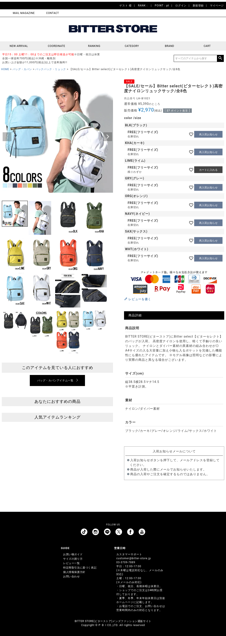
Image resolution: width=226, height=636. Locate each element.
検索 (220, 58)
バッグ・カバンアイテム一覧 (55, 380)
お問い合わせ (71, 576)
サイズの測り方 (73, 558)
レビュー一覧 (71, 563)
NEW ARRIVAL (19, 46)
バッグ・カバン (22, 69)
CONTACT (52, 13)
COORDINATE (56, 46)
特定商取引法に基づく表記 (79, 567)
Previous (7, 136)
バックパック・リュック (50, 69)
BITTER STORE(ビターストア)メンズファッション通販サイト (113, 621)
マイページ (217, 5)
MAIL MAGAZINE (24, 13)
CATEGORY (132, 46)
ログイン (180, 5)
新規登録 (198, 5)
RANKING (94, 46)
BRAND (169, 46)
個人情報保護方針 (74, 572)
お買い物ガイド (73, 554)
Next (107, 136)
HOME (5, 69)
